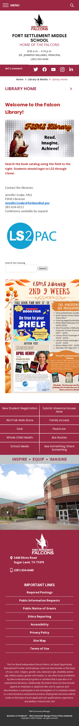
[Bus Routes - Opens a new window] (59, 437)
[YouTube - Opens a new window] (53, 70)
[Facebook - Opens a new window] (44, 70)
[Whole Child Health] (20, 437)
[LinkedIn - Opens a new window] (71, 70)
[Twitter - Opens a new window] (35, 70)
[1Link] (20, 429)
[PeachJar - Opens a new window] (59, 429)
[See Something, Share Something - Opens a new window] (59, 448)
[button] (11, 5)
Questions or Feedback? (17, 716)
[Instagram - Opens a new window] (62, 70)
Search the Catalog (15, 263)
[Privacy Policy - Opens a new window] (39, 633)
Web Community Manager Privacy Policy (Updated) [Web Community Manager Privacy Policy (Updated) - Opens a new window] (50, 716)
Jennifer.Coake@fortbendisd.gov (27, 203)
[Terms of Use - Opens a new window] (39, 649)
